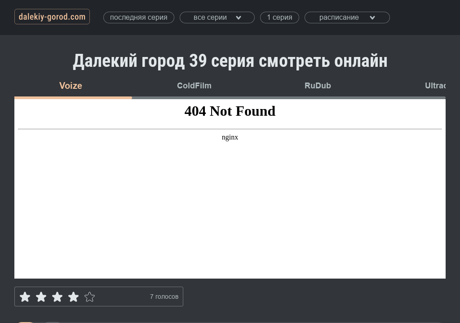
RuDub (318, 85)
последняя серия (139, 17)
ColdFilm (194, 85)
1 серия (279, 17)
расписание (347, 17)
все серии (217, 17)
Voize (70, 86)
